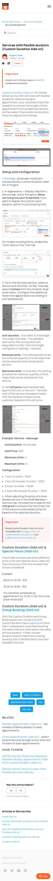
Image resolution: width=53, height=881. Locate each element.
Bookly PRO (39, 80)
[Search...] (26, 33)
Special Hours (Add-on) (20, 551)
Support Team (16, 55)
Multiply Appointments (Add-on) (21, 724)
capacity (34, 623)
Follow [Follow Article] (17, 63)
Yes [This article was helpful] (11, 790)
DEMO (15, 695)
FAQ (40, 702)
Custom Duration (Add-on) (18, 92)
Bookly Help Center (11, 21)
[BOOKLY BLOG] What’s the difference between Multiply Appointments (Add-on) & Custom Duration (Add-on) (25, 759)
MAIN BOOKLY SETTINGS (22, 702)
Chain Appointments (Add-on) (20, 737)
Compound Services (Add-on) (19, 534)
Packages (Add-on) (30, 531)
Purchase (10, 178)
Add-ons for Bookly (33, 21)
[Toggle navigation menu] (49, 6)
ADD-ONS (26, 709)
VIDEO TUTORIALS (32, 695)
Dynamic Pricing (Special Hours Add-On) (21, 836)
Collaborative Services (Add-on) (20, 537)
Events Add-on (9, 816)
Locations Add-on (10, 841)
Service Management (15, 24)
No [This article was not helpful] (21, 790)
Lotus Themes (18, 863)
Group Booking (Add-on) (21, 610)
